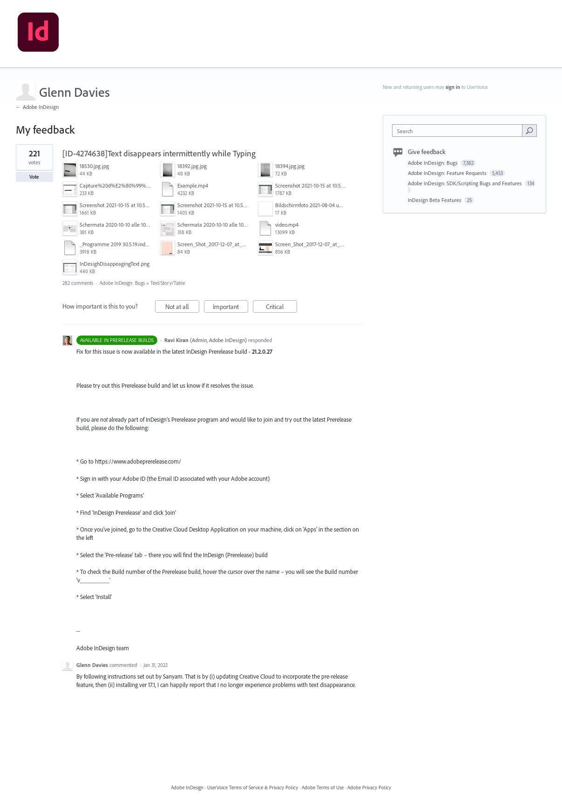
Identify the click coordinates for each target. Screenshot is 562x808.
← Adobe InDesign (37, 106)
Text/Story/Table (167, 283)
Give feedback (427, 152)
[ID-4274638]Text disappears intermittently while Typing (159, 153)
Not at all (182, 308)
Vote (34, 177)
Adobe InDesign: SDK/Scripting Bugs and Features (465, 183)
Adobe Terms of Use (323, 787)
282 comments (77, 283)
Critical (281, 308)
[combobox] (459, 130)
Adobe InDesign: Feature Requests (448, 172)
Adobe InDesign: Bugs (122, 283)
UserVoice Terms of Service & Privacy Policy (252, 787)
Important (230, 308)
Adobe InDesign (187, 787)
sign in (453, 87)
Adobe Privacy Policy (369, 787)
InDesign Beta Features (435, 199)
